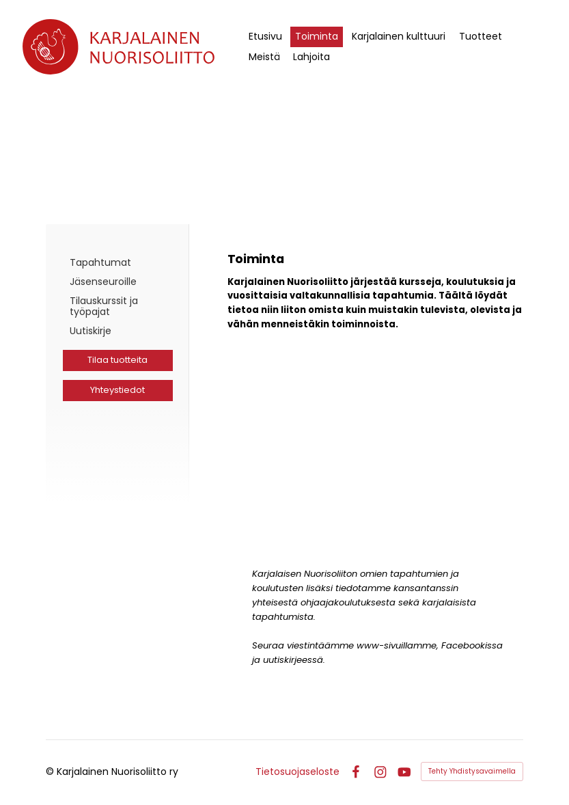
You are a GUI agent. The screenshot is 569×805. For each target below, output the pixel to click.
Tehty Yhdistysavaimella (472, 771)
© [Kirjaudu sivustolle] (51, 771)
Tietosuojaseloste (297, 771)
